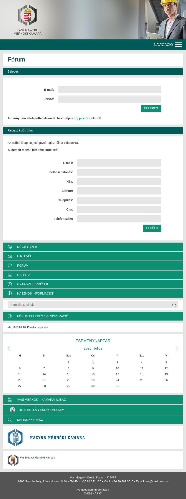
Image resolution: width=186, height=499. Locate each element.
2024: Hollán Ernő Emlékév (37, 409)
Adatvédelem (85, 489)
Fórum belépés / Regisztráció (42, 316)
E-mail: (49, 89)
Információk (101, 489)
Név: (69, 181)
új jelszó (82, 118)
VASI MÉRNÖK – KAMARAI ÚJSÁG (41, 399)
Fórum (22, 265)
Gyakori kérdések (32, 284)
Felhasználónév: (61, 172)
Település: (65, 200)
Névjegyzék (27, 247)
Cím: (69, 209)
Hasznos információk (35, 293)
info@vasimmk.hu (156, 481)
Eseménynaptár (92, 341)
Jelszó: (49, 99)
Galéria (23, 275)
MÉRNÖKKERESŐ (30, 419)
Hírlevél (24, 256)
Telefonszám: (63, 218)
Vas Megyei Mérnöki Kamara (37, 457)
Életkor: (67, 191)
